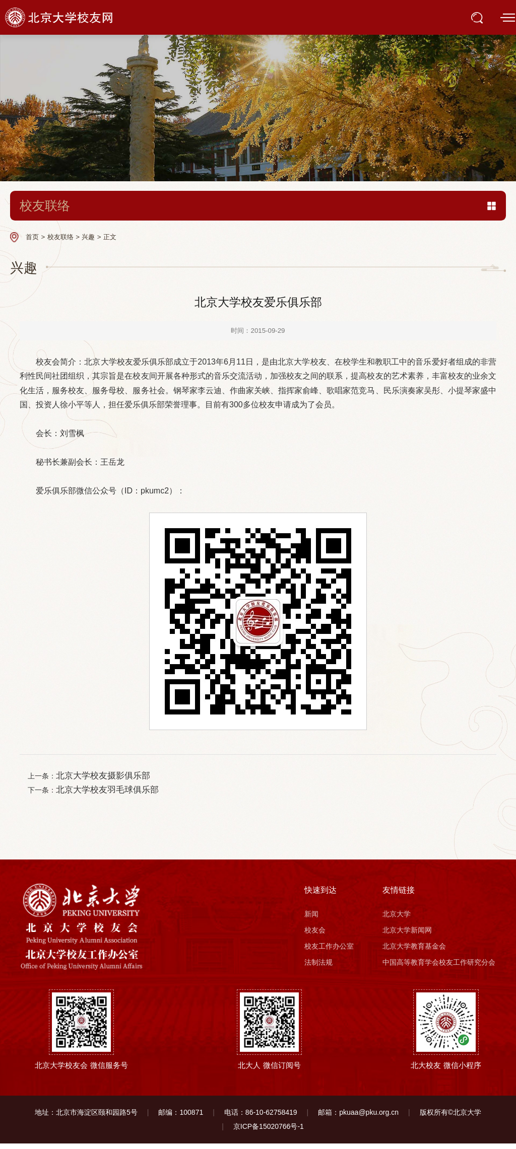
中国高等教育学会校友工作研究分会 (438, 968)
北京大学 (396, 920)
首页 (32, 237)
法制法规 (318, 968)
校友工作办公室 (329, 952)
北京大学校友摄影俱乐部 (110, 777)
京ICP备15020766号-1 (268, 1132)
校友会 (315, 936)
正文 (109, 237)
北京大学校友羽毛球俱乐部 (114, 794)
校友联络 (60, 237)
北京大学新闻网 (407, 936)
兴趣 (88, 237)
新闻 (311, 920)
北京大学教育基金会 (414, 952)
